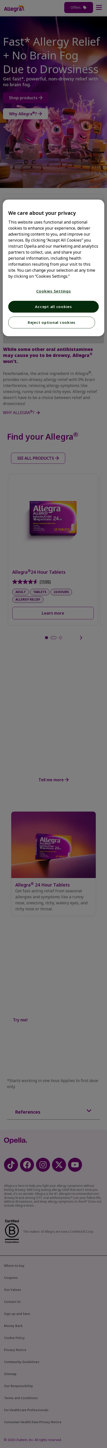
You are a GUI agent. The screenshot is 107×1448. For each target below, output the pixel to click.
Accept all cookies (53, 306)
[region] (53, 268)
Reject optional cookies (52, 322)
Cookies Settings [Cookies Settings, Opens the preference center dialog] (53, 291)
